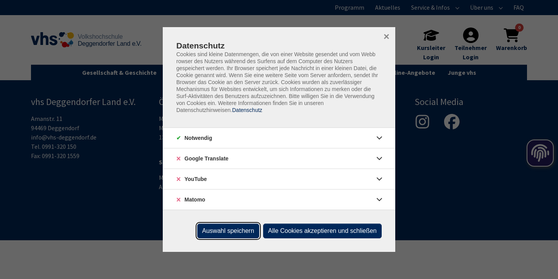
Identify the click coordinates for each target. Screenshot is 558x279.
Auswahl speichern (228, 230)
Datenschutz (247, 110)
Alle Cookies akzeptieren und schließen (322, 230)
